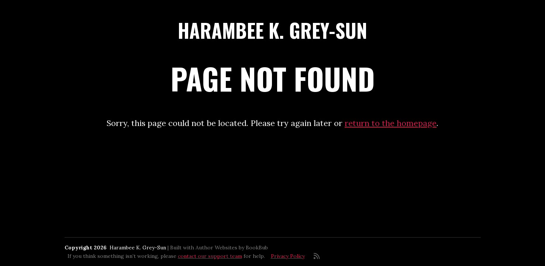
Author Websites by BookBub (232, 247)
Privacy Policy (288, 256)
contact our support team (210, 256)
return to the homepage (391, 123)
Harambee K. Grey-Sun (272, 30)
